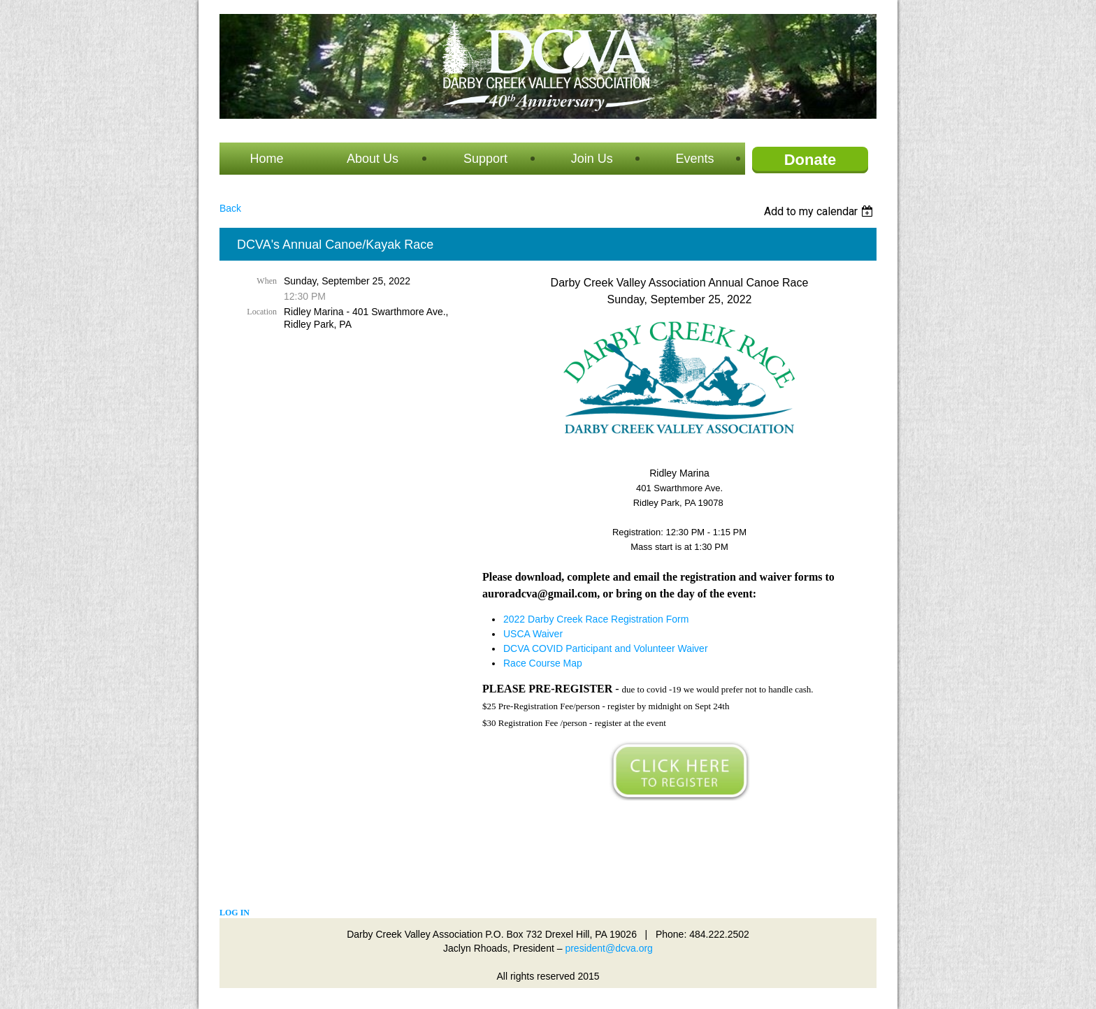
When (267, 281)
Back (230, 208)
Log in (234, 912)
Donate (810, 159)
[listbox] (820, 211)
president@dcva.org (609, 948)
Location (262, 312)
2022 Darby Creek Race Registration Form (595, 619)
